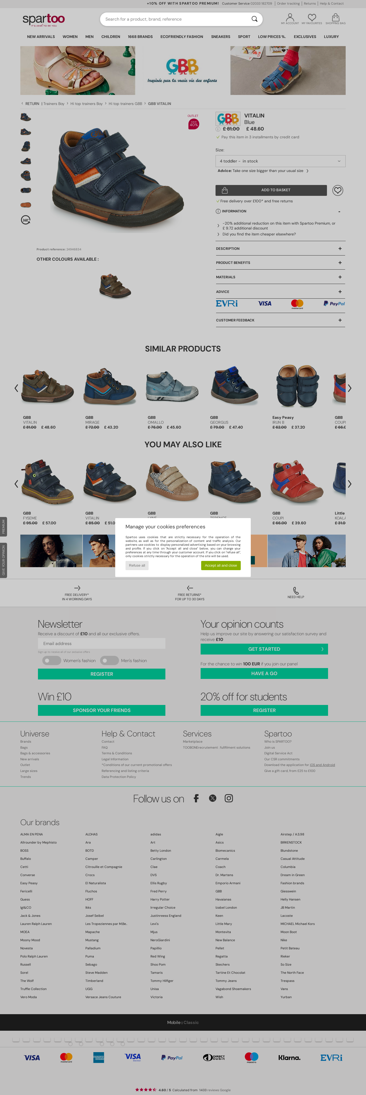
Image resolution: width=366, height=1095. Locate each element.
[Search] (254, 19)
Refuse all (137, 565)
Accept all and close (221, 565)
